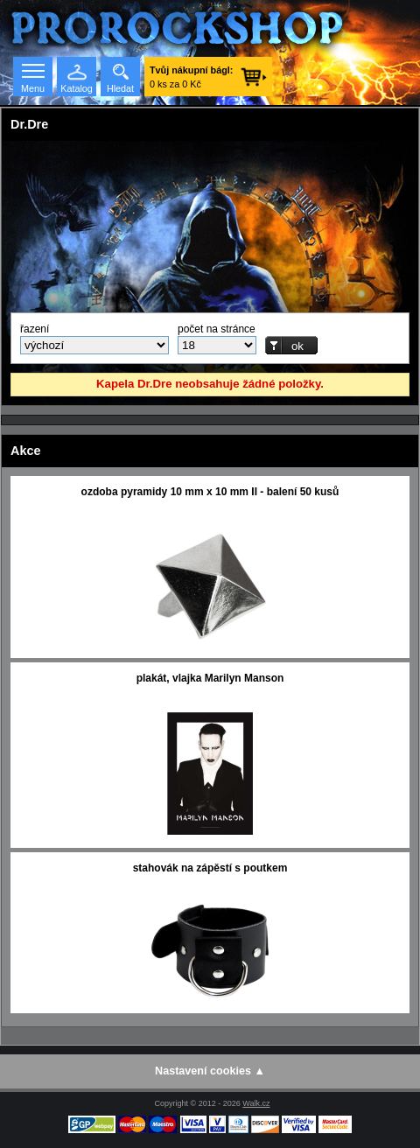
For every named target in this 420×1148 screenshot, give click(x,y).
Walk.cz (256, 1103)
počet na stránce (217, 329)
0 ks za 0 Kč (191, 77)
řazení (34, 329)
